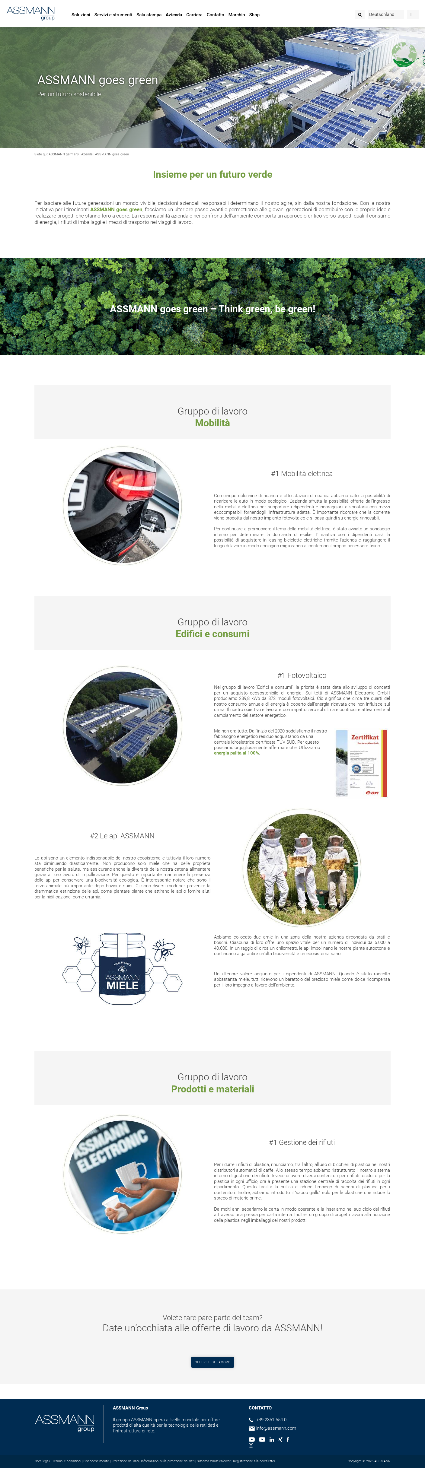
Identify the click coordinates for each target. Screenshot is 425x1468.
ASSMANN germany (64, 154)
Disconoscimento (96, 1461)
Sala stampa (148, 14)
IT (410, 14)
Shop (254, 14)
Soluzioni (81, 14)
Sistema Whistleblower (214, 1461)
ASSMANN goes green (112, 154)
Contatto (215, 14)
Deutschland (381, 14)
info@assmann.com (276, 1428)
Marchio (236, 14)
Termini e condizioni (66, 1461)
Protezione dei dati (125, 1461)
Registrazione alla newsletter (254, 1461)
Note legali (42, 1461)
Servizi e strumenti (113, 14)
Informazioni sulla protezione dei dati (167, 1461)
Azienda (174, 14)
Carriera (194, 14)
